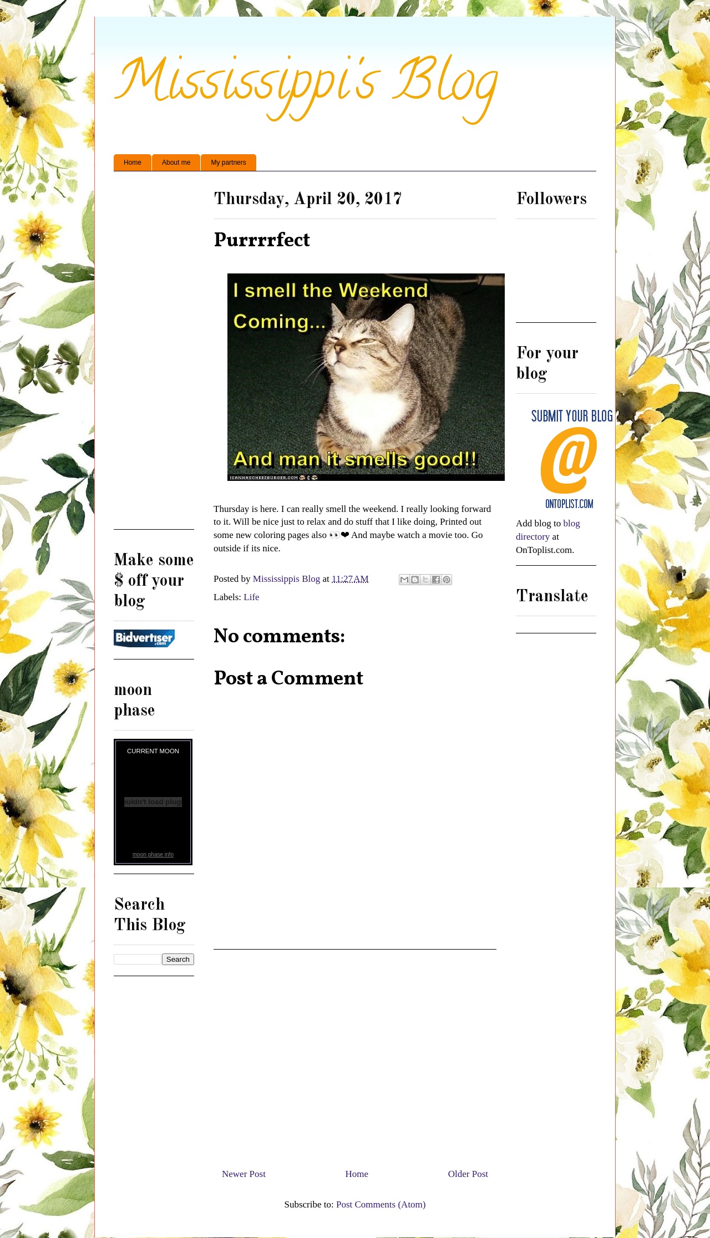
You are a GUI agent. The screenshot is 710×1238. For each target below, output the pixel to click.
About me (176, 162)
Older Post (468, 1174)
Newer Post (244, 1174)
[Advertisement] (355, 1054)
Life (251, 597)
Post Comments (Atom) (381, 1204)
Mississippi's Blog (306, 87)
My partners (228, 162)
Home (132, 162)
